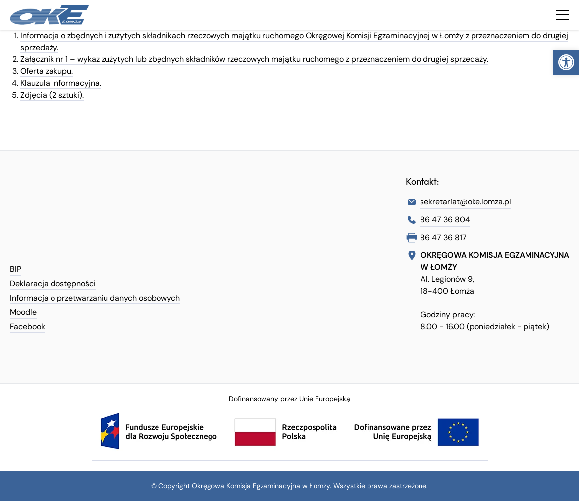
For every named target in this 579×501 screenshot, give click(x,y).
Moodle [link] (23, 312)
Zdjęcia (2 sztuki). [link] (52, 95)
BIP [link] (15, 269)
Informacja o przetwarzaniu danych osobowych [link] (95, 298)
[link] (566, 62)
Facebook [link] (27, 326)
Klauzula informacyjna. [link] (60, 83)
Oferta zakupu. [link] (46, 71)
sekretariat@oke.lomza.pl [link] (465, 202)
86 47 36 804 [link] (445, 219)
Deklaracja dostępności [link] (53, 283)
